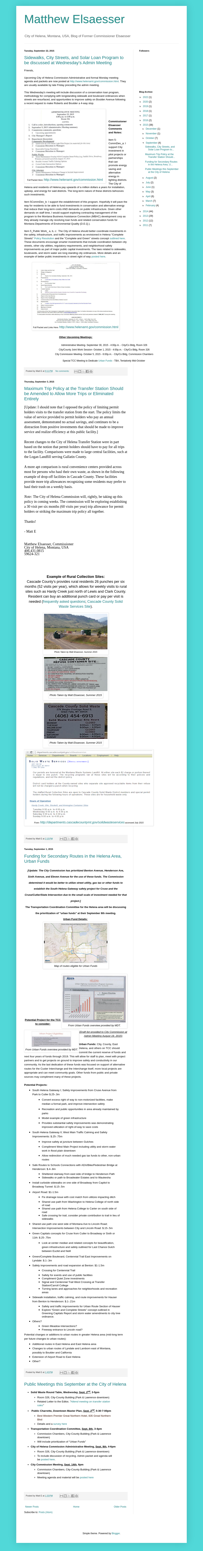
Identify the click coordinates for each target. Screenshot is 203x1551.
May (148, 191)
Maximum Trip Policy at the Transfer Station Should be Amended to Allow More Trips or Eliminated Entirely (73, 393)
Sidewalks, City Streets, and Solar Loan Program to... (160, 148)
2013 (146, 216)
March (149, 201)
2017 (146, 115)
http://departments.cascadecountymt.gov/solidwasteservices (82, 822)
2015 (146, 124)
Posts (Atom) (45, 1512)
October (150, 138)
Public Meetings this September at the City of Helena (75, 1384)
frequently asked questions (64, 602)
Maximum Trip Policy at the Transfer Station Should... (160, 155)
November (151, 133)
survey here (60, 1423)
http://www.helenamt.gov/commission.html (94, 81)
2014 (146, 211)
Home (76, 1506)
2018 (146, 111)
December (151, 128)
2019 (146, 106)
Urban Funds (105, 360)
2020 (146, 101)
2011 (146, 225)
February (151, 205)
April (148, 196)
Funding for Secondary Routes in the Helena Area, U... (161, 163)
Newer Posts (32, 1506)
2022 (146, 97)
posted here (98, 256)
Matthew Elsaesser (74, 19)
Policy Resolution (44, 238)
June (148, 187)
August (150, 177)
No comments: (63, 371)
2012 (146, 220)
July (148, 182)
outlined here (117, 238)
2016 (146, 120)
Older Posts (120, 1506)
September (152, 142)
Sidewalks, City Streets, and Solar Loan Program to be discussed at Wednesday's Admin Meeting (74, 60)
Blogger (116, 1533)
